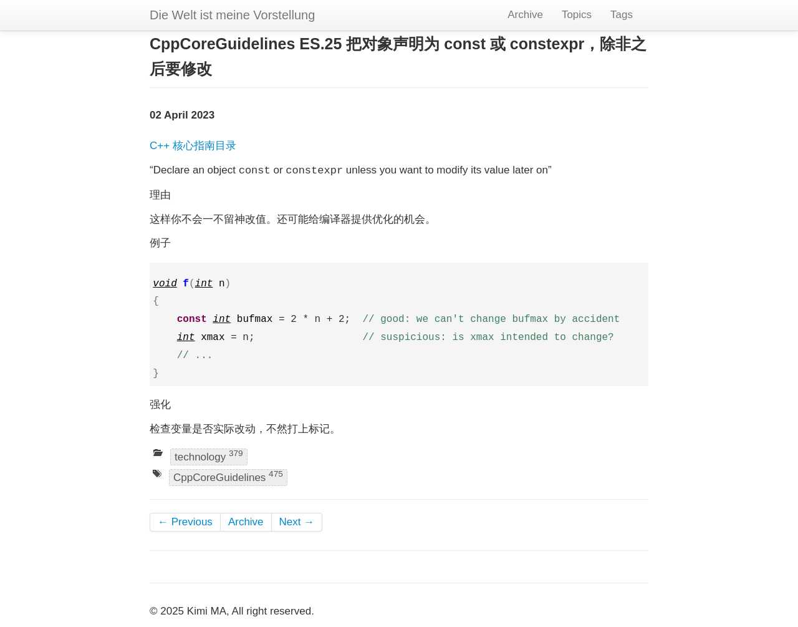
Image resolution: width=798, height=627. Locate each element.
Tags (621, 15)
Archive (525, 15)
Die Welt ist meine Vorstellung (232, 15)
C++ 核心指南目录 (193, 146)
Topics (577, 15)
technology (209, 456)
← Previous (185, 522)
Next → (297, 522)
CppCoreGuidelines (228, 477)
